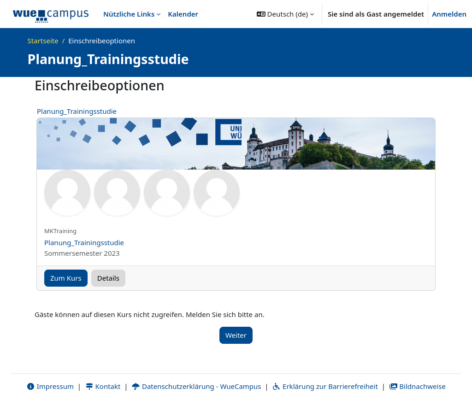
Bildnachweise (417, 386)
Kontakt (103, 386)
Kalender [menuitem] (183, 13)
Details (108, 277)
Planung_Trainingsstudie (77, 111)
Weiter (236, 335)
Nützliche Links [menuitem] (128, 13)
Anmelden (449, 13)
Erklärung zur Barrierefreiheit (325, 386)
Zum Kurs (66, 277)
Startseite (43, 40)
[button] (285, 14)
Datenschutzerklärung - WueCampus (196, 386)
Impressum (50, 386)
